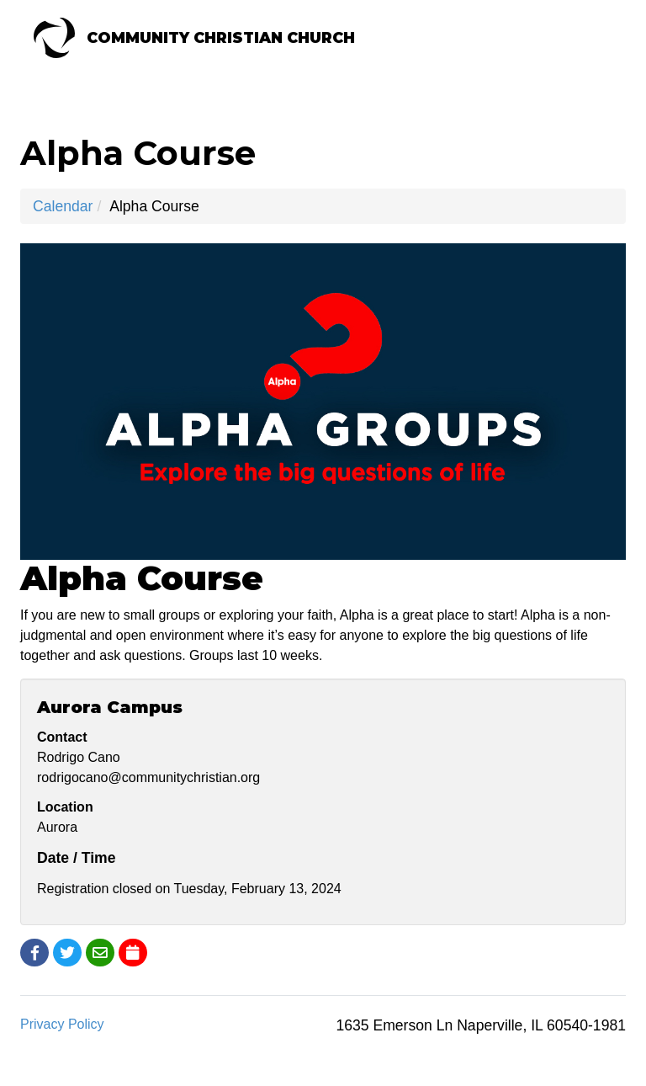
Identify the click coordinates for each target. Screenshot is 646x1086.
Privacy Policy (62, 1024)
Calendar (63, 206)
